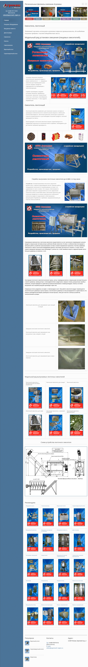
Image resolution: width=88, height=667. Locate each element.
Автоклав (28, 580)
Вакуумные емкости (9, 28)
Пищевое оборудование (11, 24)
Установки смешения (31, 555)
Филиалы (29, 19)
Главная (6, 20)
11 (82, 71)
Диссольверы (8, 32)
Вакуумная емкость (62, 530)
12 (83, 71)
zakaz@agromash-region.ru (54, 648)
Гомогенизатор (8, 45)
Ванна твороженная (62, 605)
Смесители (7, 37)
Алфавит (46, 19)
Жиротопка (44, 555)
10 (81, 71)
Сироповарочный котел (10, 53)
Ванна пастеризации (47, 605)
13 (85, 71)
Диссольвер (75, 530)
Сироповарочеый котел (78, 506)
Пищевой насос (30, 506)
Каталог (38, 19)
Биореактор (44, 580)
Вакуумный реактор (31, 530)
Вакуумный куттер (31, 605)
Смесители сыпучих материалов (77, 556)
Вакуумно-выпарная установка (46, 530)
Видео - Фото (66, 19)
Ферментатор (60, 580)
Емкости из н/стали (77, 580)
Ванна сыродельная (77, 605)
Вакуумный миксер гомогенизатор (62, 556)
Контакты (76, 19)
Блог (84, 19)
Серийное (55, 19)
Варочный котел (8, 49)
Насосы (6, 41)
